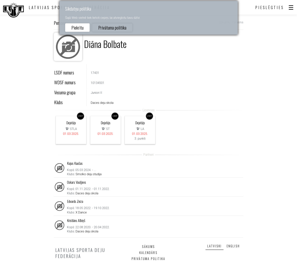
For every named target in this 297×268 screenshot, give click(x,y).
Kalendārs (148, 252)
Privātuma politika (112, 27)
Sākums (148, 246)
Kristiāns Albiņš (76, 220)
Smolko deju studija (89, 174)
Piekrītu (77, 27)
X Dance (81, 212)
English (233, 246)
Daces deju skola (102, 103)
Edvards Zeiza (75, 201)
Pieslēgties (269, 7)
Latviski (214, 246)
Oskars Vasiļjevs (76, 182)
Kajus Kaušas (75, 163)
